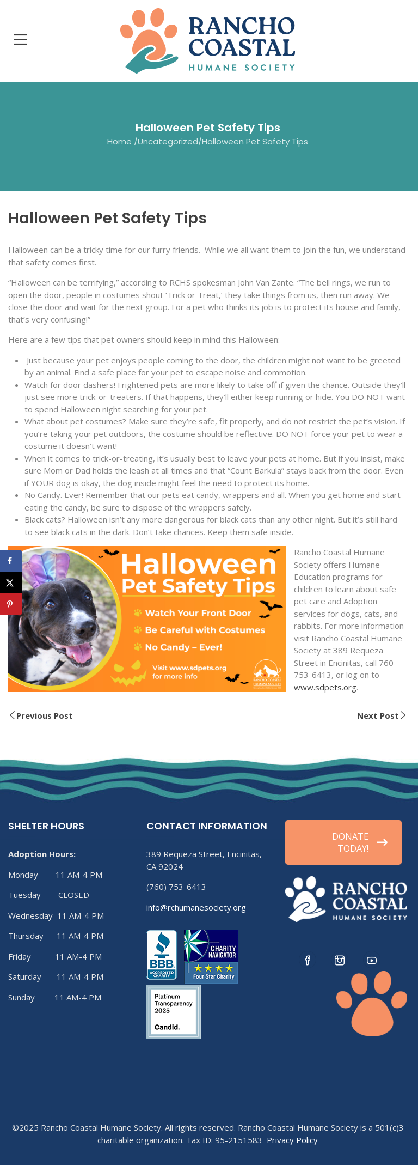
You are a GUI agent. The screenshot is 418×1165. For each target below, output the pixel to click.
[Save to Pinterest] (11, 604)
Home (119, 141)
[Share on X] (11, 582)
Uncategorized (168, 141)
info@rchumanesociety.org (196, 907)
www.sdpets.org (325, 687)
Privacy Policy (292, 1139)
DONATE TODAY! (360, 842)
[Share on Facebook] (11, 561)
